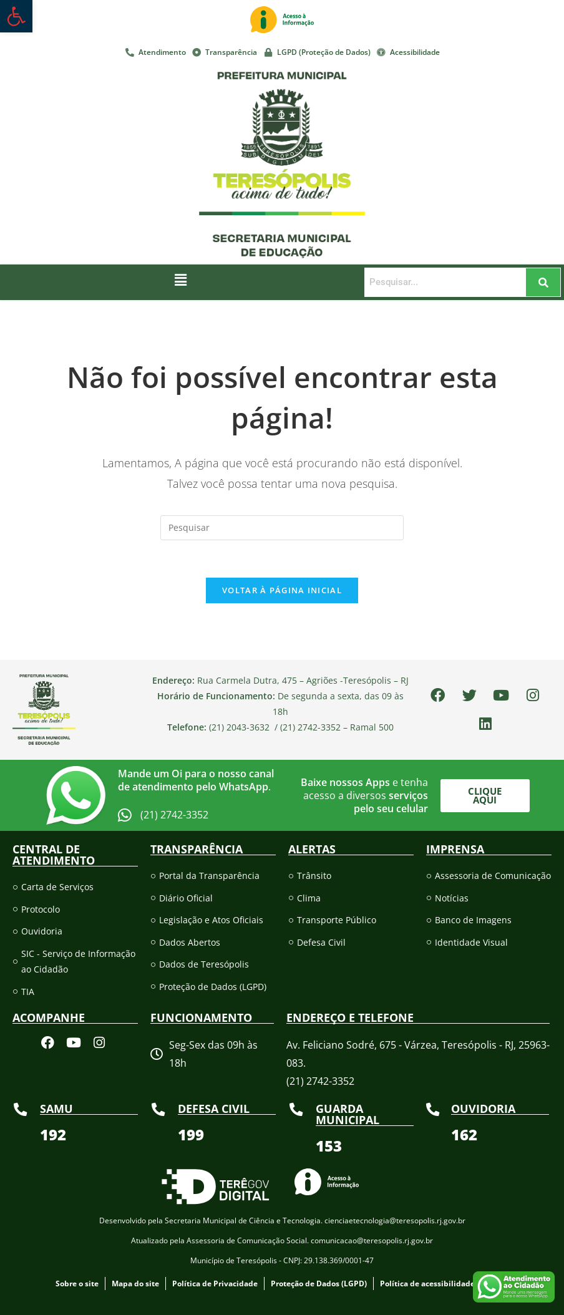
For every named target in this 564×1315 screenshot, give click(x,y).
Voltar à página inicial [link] (282, 590)
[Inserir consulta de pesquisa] (282, 527)
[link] (16, 16)
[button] (180, 279)
